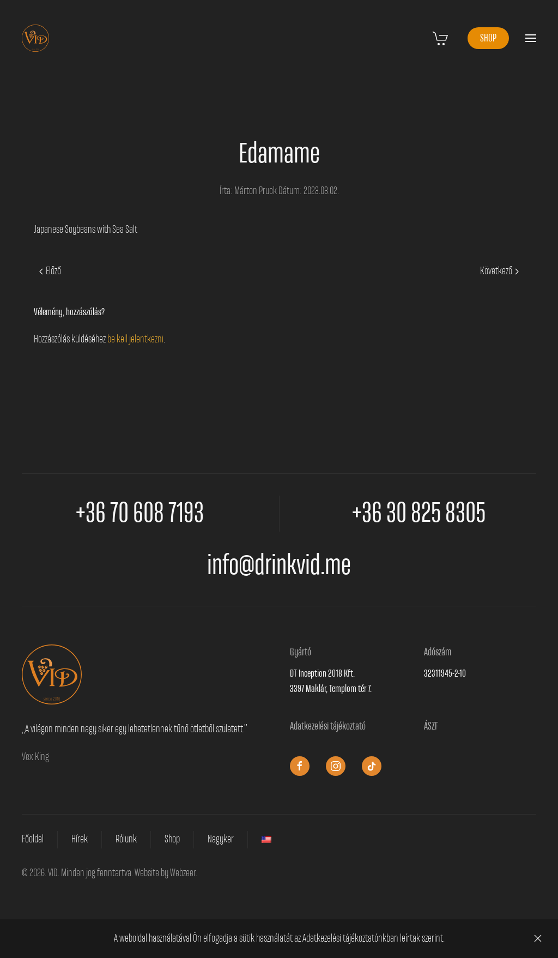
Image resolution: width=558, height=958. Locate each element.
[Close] (538, 938)
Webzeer (183, 873)
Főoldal (33, 839)
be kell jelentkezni (135, 339)
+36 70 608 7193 (140, 513)
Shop (172, 839)
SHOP (488, 38)
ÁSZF (431, 726)
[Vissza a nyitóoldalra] (35, 38)
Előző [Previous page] (50, 271)
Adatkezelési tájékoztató (328, 726)
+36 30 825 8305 (419, 513)
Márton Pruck (255, 191)
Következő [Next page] (499, 271)
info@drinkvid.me (279, 566)
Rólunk (126, 839)
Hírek (79, 839)
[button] (530, 38)
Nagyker (221, 839)
